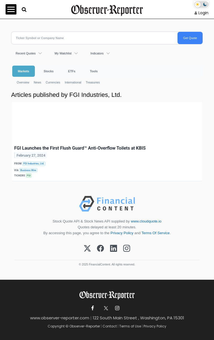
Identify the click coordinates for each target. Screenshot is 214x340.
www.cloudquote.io (146, 221)
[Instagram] (126, 249)
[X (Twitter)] (87, 249)
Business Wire (28, 170)
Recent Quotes (26, 53)
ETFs (71, 71)
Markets (23, 71)
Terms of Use (130, 326)
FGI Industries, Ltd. (33, 163)
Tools (94, 71)
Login (203, 13)
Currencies (53, 82)
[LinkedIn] (113, 249)
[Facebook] (100, 249)
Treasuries (93, 82)
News (37, 82)
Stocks (49, 71)
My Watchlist (63, 53)
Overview (23, 82)
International (73, 82)
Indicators (97, 53)
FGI (29, 175)
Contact (110, 326)
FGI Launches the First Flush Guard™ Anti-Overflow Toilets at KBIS (80, 148)
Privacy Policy (122, 233)
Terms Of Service (156, 233)
